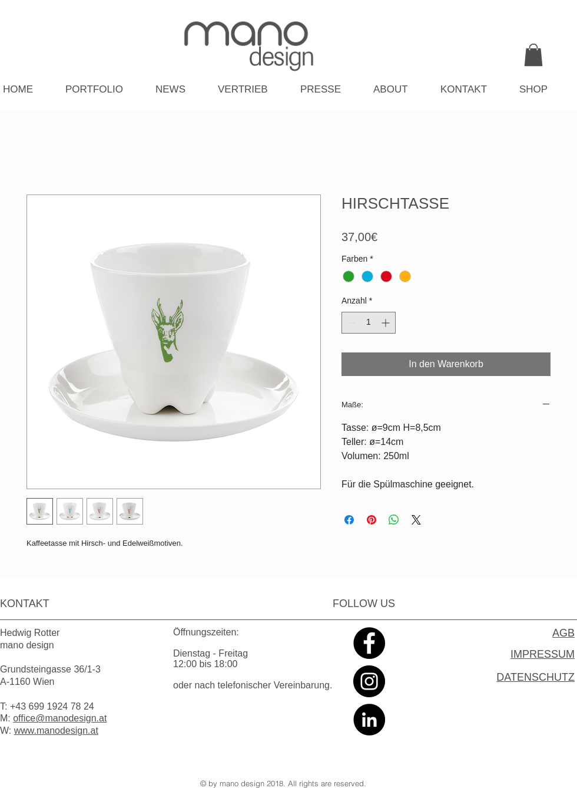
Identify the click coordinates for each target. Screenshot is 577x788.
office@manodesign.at (60, 718)
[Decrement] (350, 322)
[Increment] (386, 322)
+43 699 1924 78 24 (52, 706)
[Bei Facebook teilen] (349, 520)
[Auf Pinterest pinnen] (371, 520)
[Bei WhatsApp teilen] (394, 520)
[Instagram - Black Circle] (369, 681)
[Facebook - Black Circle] (369, 643)
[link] (533, 55)
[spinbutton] (368, 322)
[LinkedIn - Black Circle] (369, 720)
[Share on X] (416, 520)
